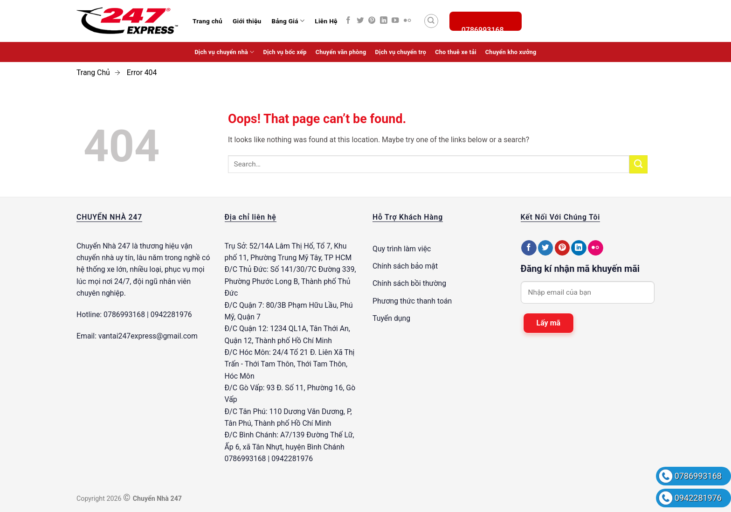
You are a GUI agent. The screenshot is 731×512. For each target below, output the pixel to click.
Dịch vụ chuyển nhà (224, 52)
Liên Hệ (326, 21)
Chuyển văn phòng (341, 51)
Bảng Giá (287, 20)
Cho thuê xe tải (455, 51)
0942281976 (698, 498)
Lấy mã (549, 322)
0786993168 (698, 476)
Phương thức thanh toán (412, 301)
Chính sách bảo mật (405, 266)
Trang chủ (207, 21)
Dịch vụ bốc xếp (285, 51)
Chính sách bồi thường (409, 283)
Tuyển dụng (391, 318)
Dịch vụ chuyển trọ (401, 51)
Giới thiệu (247, 21)
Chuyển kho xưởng (511, 51)
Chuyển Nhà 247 (103, 246)
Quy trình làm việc (401, 248)
